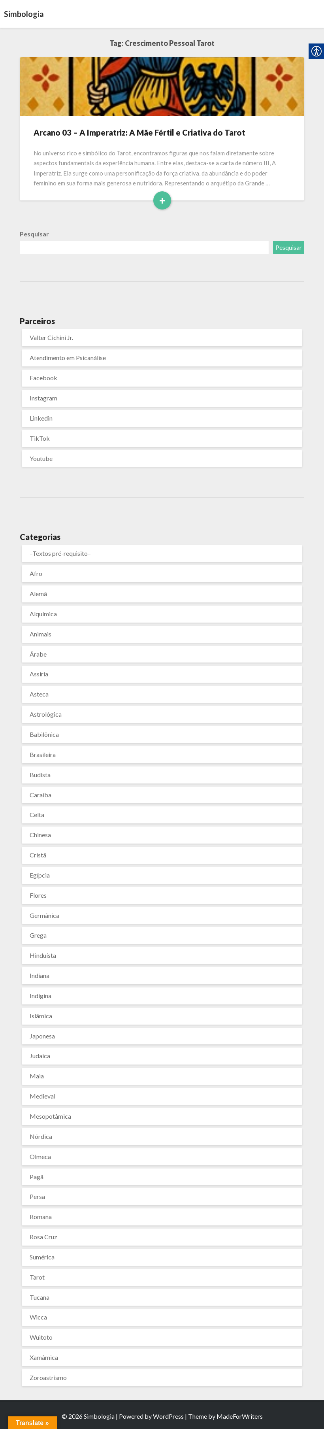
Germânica (44, 915)
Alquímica (43, 613)
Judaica (40, 1055)
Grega (38, 935)
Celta (37, 814)
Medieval (42, 1096)
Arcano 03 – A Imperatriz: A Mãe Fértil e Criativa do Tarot (139, 132)
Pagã (36, 1176)
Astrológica (46, 714)
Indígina (40, 995)
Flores (38, 895)
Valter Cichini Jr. (51, 337)
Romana (41, 1216)
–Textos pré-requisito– (60, 553)
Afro (36, 573)
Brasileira (43, 754)
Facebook (43, 377)
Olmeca (40, 1156)
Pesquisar (34, 234)
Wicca (38, 1317)
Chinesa (40, 834)
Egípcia (40, 875)
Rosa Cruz (43, 1236)
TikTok (40, 438)
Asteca (39, 694)
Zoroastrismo (48, 1377)
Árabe (38, 654)
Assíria (39, 674)
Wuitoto (41, 1337)
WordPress (168, 1416)
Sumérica (42, 1257)
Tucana (39, 1297)
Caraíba (40, 795)
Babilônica (44, 734)
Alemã (38, 593)
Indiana (39, 975)
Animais (40, 634)
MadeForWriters (240, 1416)
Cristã (38, 855)
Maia (37, 1076)
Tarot (37, 1277)
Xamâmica (44, 1357)
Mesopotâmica (50, 1116)
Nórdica (41, 1136)
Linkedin (41, 418)
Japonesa (42, 1036)
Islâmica (41, 1015)
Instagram (43, 398)
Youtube (41, 458)
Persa (37, 1196)
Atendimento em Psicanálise (68, 357)
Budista (40, 774)
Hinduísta (43, 955)
